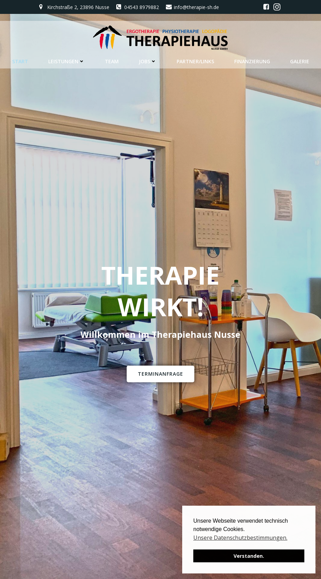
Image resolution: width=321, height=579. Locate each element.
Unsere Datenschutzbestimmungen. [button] (240, 537)
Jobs (148, 61)
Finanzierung (252, 61)
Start (20, 61)
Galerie (299, 61)
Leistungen (66, 61)
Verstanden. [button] (249, 556)
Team (112, 61)
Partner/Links (195, 61)
